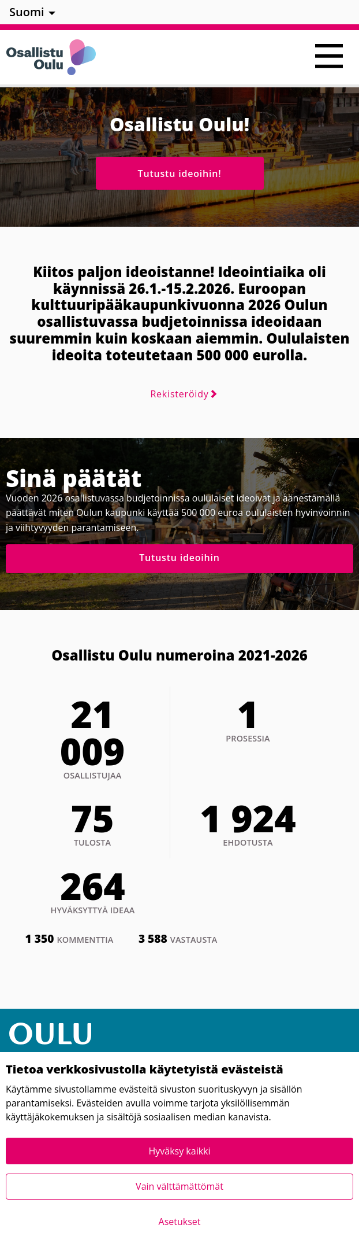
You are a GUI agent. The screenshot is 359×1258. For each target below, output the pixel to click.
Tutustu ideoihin (179, 557)
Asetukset (180, 1221)
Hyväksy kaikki (179, 1151)
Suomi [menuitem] (26, 12)
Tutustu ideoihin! (180, 173)
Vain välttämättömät (179, 1186)
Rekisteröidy (179, 394)
